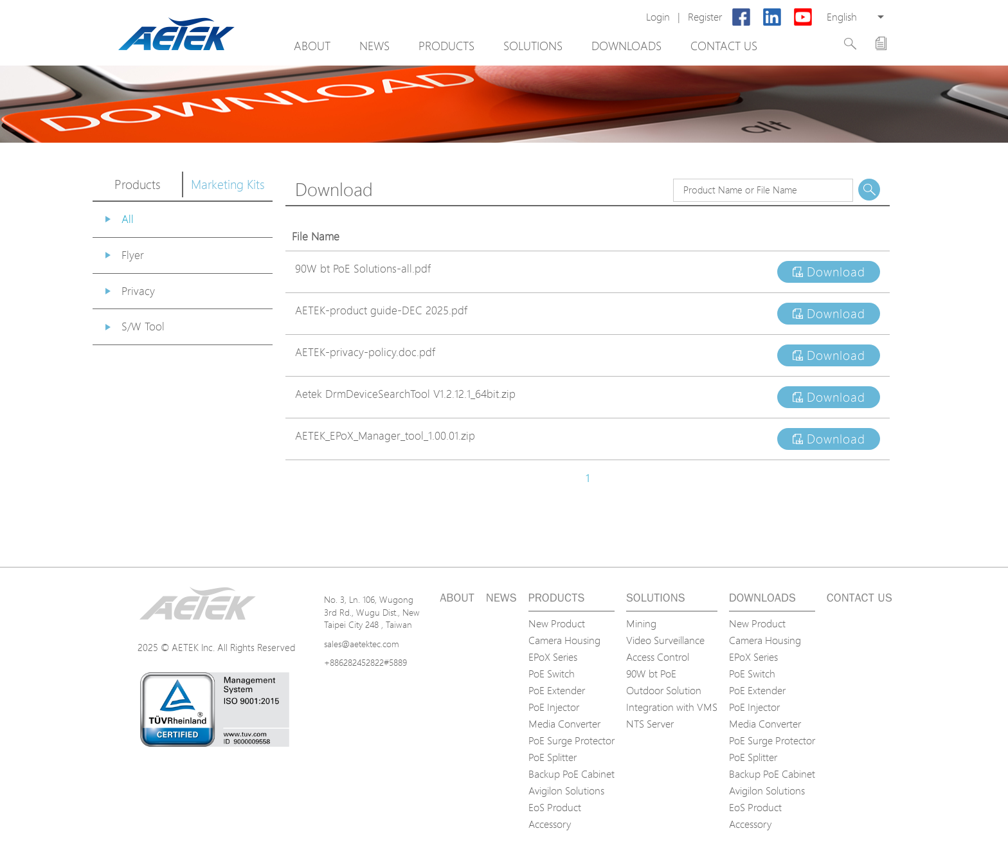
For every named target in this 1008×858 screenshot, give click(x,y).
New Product (556, 623)
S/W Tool (143, 326)
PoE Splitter (552, 757)
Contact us (723, 46)
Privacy (138, 291)
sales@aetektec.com (361, 643)
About (312, 46)
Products (446, 46)
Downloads (626, 46)
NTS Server (650, 723)
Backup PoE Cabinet (571, 773)
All (128, 219)
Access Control (657, 656)
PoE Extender (556, 690)
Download (829, 272)
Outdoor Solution (663, 690)
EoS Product (554, 807)
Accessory (549, 824)
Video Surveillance (665, 640)
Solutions (532, 46)
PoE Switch (551, 673)
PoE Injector (553, 707)
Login (658, 17)
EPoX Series (552, 656)
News (374, 46)
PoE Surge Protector (571, 740)
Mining (641, 623)
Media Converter (564, 723)
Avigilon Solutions (566, 790)
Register (705, 17)
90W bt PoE (651, 673)
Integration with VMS (671, 707)
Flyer (133, 255)
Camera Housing (564, 640)
